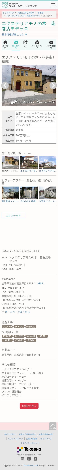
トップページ (8, 12)
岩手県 (40, 12)
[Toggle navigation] (53, 5)
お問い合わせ (29, 406)
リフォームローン (15, 438)
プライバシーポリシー (30, 443)
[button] (6, 163)
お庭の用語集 (31, 438)
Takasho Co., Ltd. (31, 465)
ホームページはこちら (17, 312)
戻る (5, 85)
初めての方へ (10, 434)
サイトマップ (46, 438)
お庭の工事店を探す (25, 12)
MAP (40, 283)
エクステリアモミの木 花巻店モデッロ (23, 15)
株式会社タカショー (32, 454)
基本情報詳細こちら (14, 34)
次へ (53, 85)
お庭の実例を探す (46, 434)
